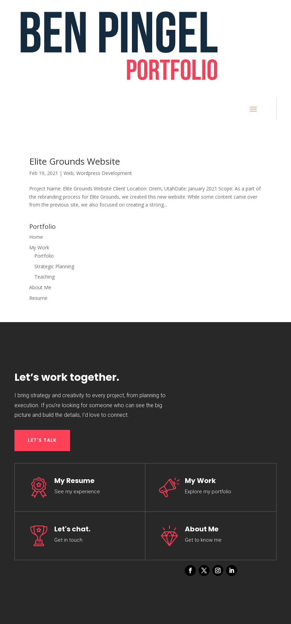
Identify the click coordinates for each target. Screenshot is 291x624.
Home (36, 237)
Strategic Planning (54, 266)
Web (69, 173)
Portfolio (44, 255)
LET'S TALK (42, 440)
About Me (40, 287)
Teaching (44, 276)
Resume (38, 298)
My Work (39, 247)
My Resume (74, 480)
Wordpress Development (104, 173)
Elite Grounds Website (74, 161)
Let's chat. (72, 529)
